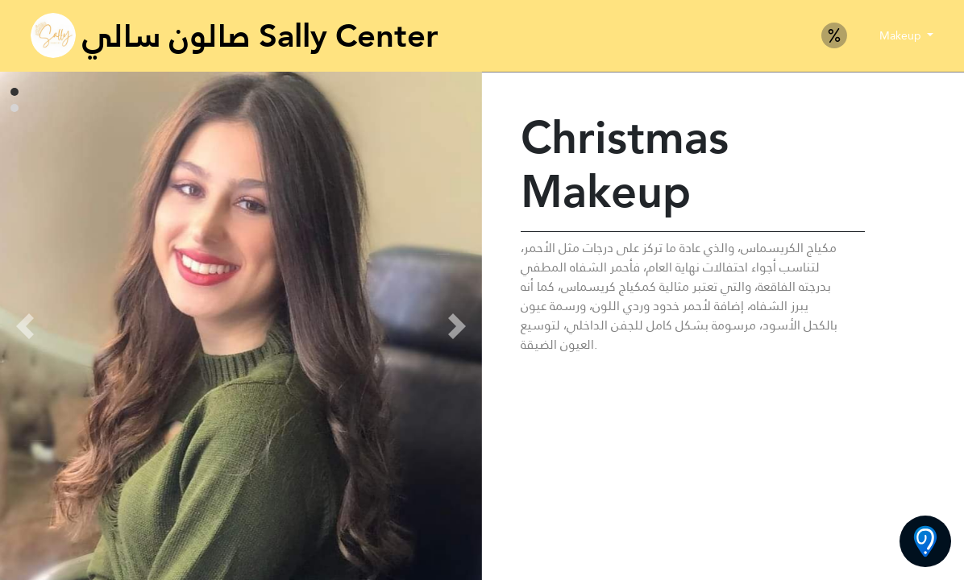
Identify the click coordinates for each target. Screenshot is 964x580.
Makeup (902, 35)
